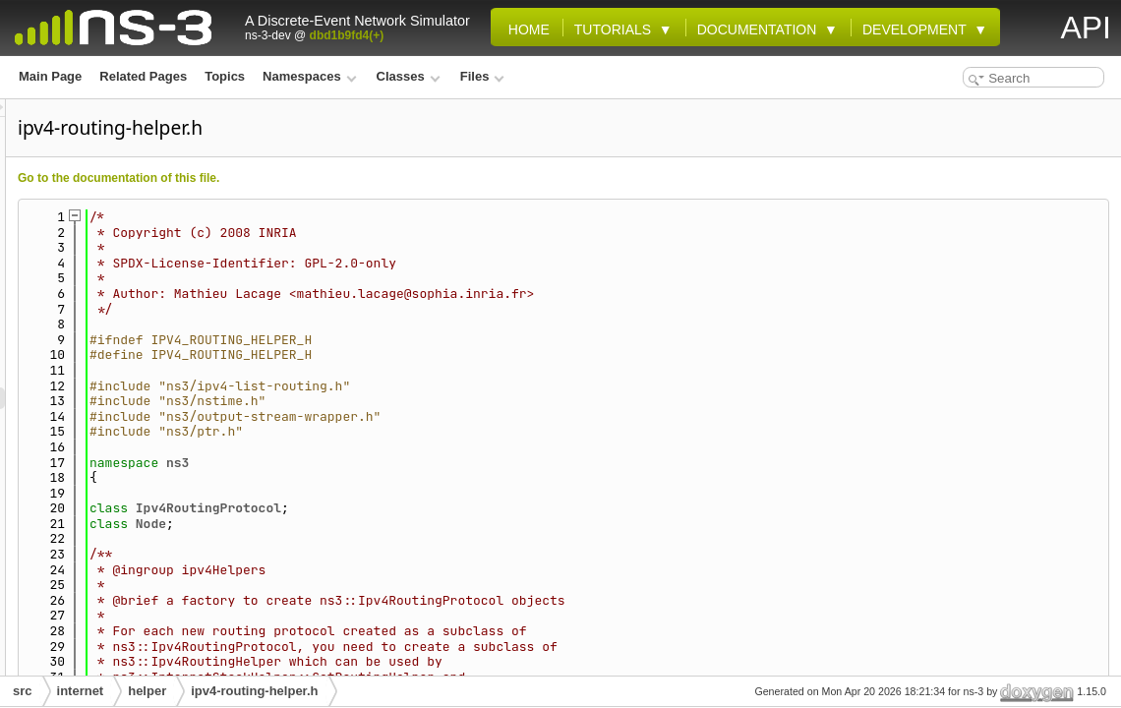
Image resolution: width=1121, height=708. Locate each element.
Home (525, 29)
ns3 (423, 462)
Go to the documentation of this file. (364, 178)
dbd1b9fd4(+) (347, 35)
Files (482, 76)
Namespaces (309, 76)
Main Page (50, 76)
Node (397, 523)
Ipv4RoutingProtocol (454, 508)
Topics (225, 76)
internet (80, 690)
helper (147, 690)
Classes (409, 76)
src (22, 690)
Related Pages (143, 76)
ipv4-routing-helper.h (254, 690)
